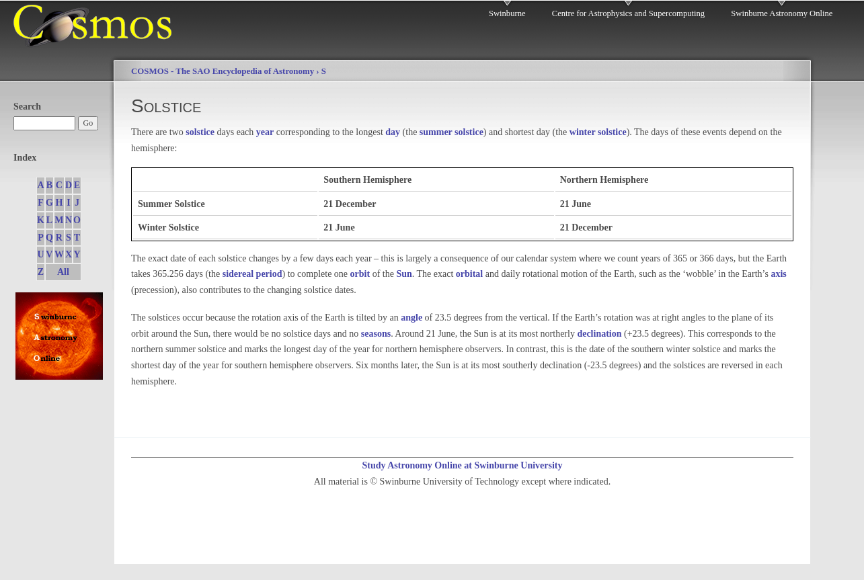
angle (411, 318)
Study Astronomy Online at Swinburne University (462, 465)
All (63, 272)
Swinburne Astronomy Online (781, 13)
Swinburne (507, 13)
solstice (200, 132)
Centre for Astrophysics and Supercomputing (628, 13)
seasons (376, 334)
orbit (360, 274)
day (392, 132)
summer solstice (451, 132)
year (265, 132)
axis (778, 274)
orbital (469, 274)
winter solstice (598, 132)
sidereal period (252, 274)
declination (599, 334)
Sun (403, 274)
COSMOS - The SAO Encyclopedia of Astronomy (222, 71)
